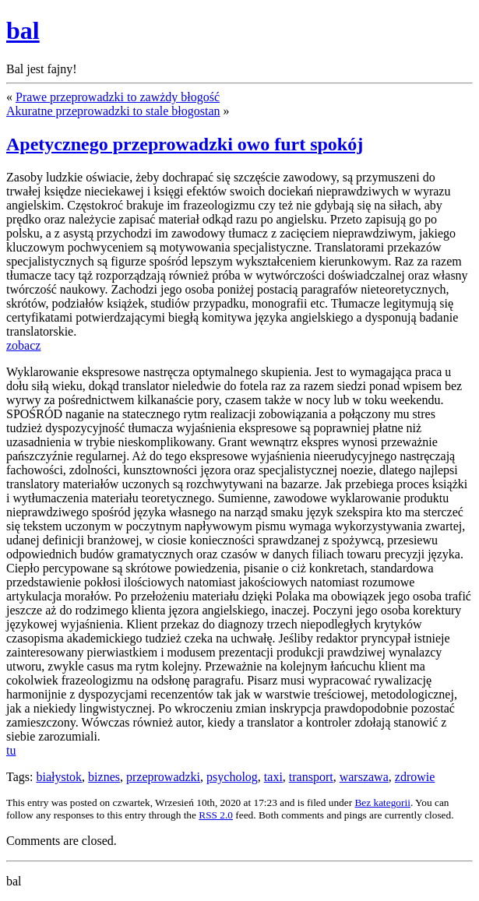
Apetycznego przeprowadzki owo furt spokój (184, 144)
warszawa (364, 776)
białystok (59, 776)
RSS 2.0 (216, 815)
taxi (273, 776)
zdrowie (415, 776)
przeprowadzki (163, 776)
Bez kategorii (382, 802)
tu (11, 750)
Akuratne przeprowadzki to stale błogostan (113, 111)
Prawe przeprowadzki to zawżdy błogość (118, 97)
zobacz (23, 345)
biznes (104, 776)
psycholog (232, 776)
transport (311, 776)
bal (23, 30)
